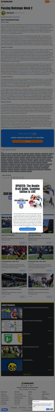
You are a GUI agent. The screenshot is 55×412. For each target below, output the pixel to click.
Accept (47, 409)
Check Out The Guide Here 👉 (27, 229)
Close (51, 409)
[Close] (53, 401)
